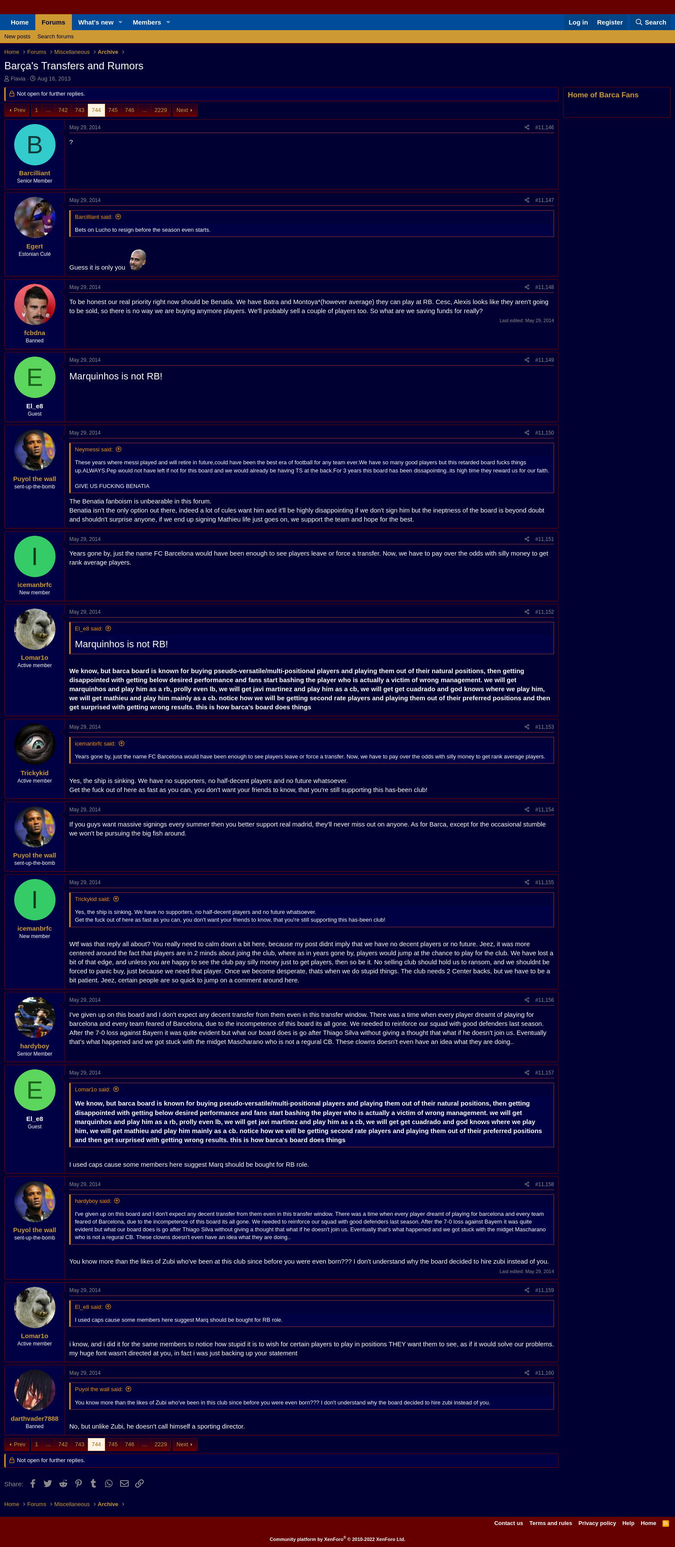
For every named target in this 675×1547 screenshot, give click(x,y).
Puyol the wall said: (99, 1389)
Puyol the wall (34, 478)
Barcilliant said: (93, 217)
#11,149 (545, 360)
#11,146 (545, 127)
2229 (161, 110)
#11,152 (545, 612)
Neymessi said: (94, 449)
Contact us (508, 1523)
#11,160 (545, 1373)
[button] (121, 22)
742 (63, 110)
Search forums (55, 36)
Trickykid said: (92, 899)
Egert (34, 246)
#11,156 (545, 1000)
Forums (53, 22)
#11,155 (545, 882)
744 (96, 110)
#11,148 (545, 287)
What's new (96, 22)
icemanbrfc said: (95, 743)
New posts (17, 36)
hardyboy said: (93, 1201)
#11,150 (545, 433)
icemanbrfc (34, 584)
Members (147, 22)
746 (129, 110)
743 (79, 110)
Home (20, 22)
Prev (19, 110)
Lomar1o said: (92, 1089)
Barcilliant (34, 173)
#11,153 (545, 727)
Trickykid (35, 773)
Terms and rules (550, 1523)
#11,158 (545, 1184)
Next (182, 110)
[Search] (650, 22)
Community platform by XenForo (338, 1539)
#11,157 (545, 1073)
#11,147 (545, 200)
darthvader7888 (35, 1418)
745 (113, 110)
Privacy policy (597, 1523)
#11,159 (545, 1290)
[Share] (527, 128)
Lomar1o (34, 657)
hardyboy (35, 1046)
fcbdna (34, 332)
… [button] (48, 110)
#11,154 (545, 810)
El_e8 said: (88, 628)
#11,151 (545, 539)
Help (628, 1523)
